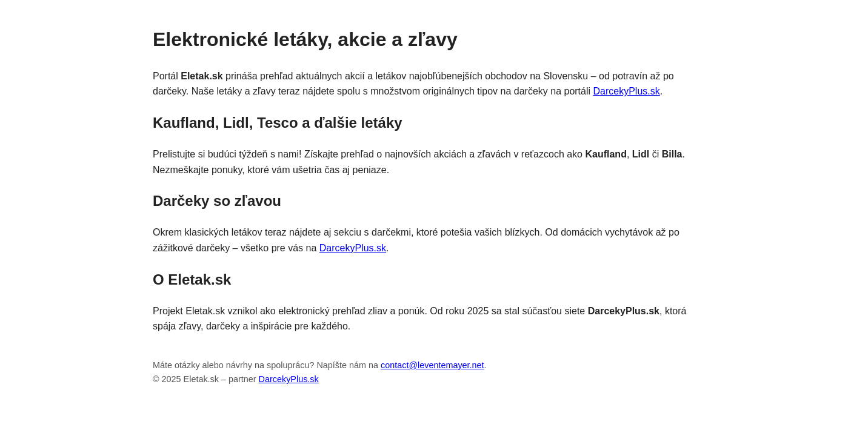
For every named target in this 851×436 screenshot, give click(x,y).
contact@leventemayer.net (432, 365)
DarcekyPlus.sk (626, 91)
